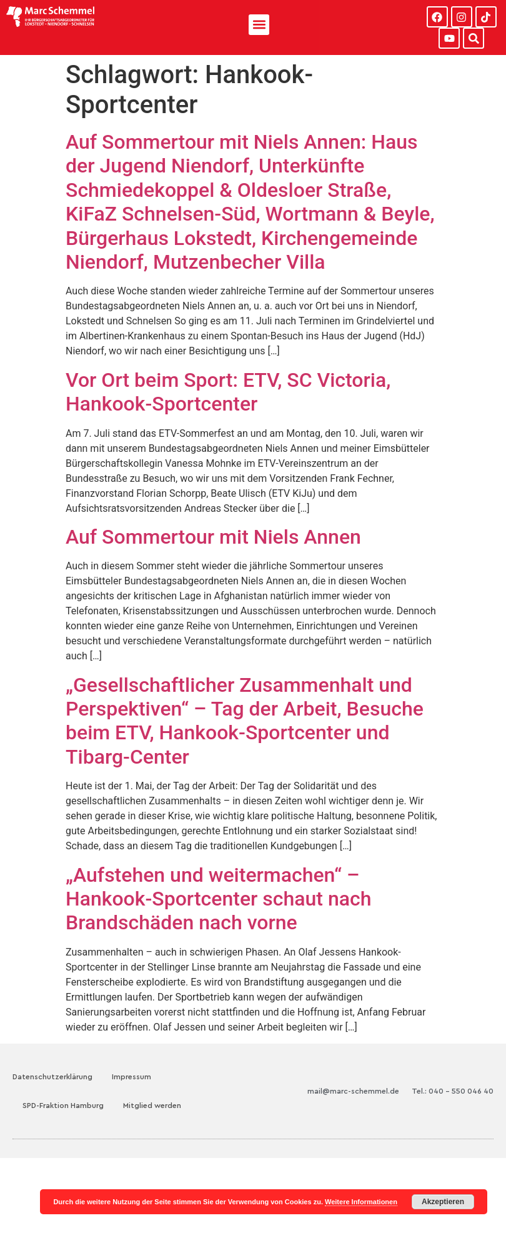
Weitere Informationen (361, 1202)
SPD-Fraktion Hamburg (63, 1105)
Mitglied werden (152, 1105)
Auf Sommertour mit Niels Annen (213, 537)
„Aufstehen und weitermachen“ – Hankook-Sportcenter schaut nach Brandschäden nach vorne (218, 899)
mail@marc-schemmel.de (353, 1091)
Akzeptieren (443, 1201)
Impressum (131, 1077)
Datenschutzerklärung (52, 1077)
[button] (259, 24)
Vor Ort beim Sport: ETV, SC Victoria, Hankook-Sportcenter (228, 392)
